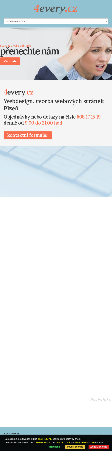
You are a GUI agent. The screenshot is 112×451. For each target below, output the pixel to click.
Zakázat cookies (98, 447)
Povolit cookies (75, 447)
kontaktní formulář (27, 135)
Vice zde (10, 61)
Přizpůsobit (54, 447)
